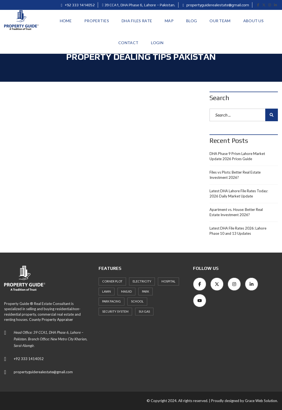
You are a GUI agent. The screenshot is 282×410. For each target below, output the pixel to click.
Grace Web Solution (261, 400)
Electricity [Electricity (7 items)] (142, 281)
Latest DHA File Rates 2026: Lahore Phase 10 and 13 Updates (238, 231)
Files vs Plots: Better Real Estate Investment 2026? (235, 175)
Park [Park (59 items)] (145, 291)
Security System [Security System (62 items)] (115, 311)
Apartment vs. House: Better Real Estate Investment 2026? (236, 212)
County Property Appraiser (51, 319)
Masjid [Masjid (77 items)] (126, 291)
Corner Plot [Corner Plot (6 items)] (112, 281)
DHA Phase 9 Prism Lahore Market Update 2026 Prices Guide (237, 156)
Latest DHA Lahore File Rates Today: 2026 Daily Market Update (239, 194)
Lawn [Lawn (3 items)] (106, 291)
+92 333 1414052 (78, 5)
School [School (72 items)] (137, 301)
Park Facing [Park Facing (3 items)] (111, 301)
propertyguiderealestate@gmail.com (216, 5)
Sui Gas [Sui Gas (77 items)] (144, 311)
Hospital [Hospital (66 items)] (168, 281)
